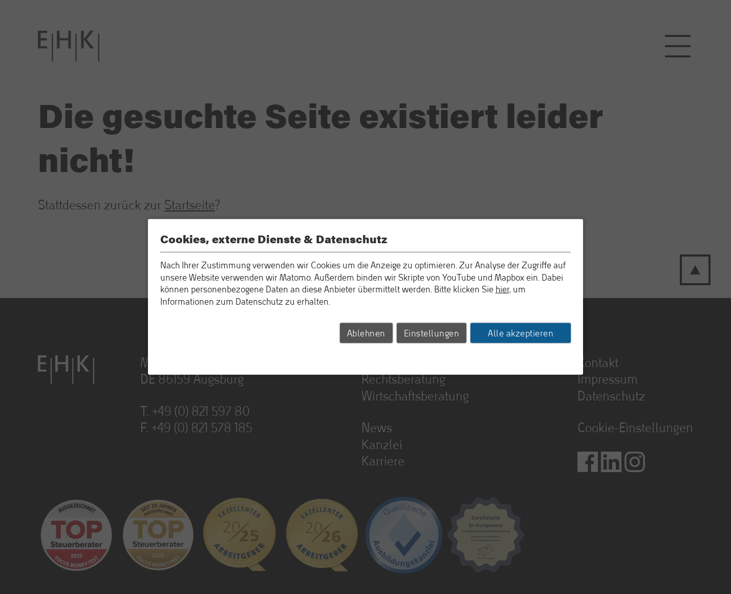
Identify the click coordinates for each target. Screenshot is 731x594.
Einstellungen (432, 332)
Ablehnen (366, 332)
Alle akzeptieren (520, 332)
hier (502, 289)
